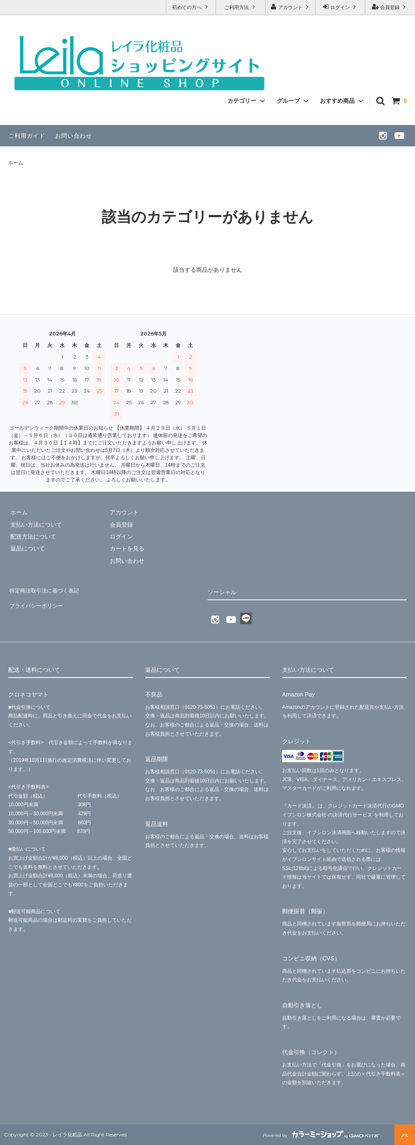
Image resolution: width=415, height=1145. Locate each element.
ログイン (340, 6)
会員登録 (390, 6)
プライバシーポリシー (37, 601)
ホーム (15, 163)
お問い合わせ (73, 135)
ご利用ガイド (26, 135)
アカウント (290, 6)
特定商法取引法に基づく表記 (45, 589)
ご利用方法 (240, 6)
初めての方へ (190, 6)
